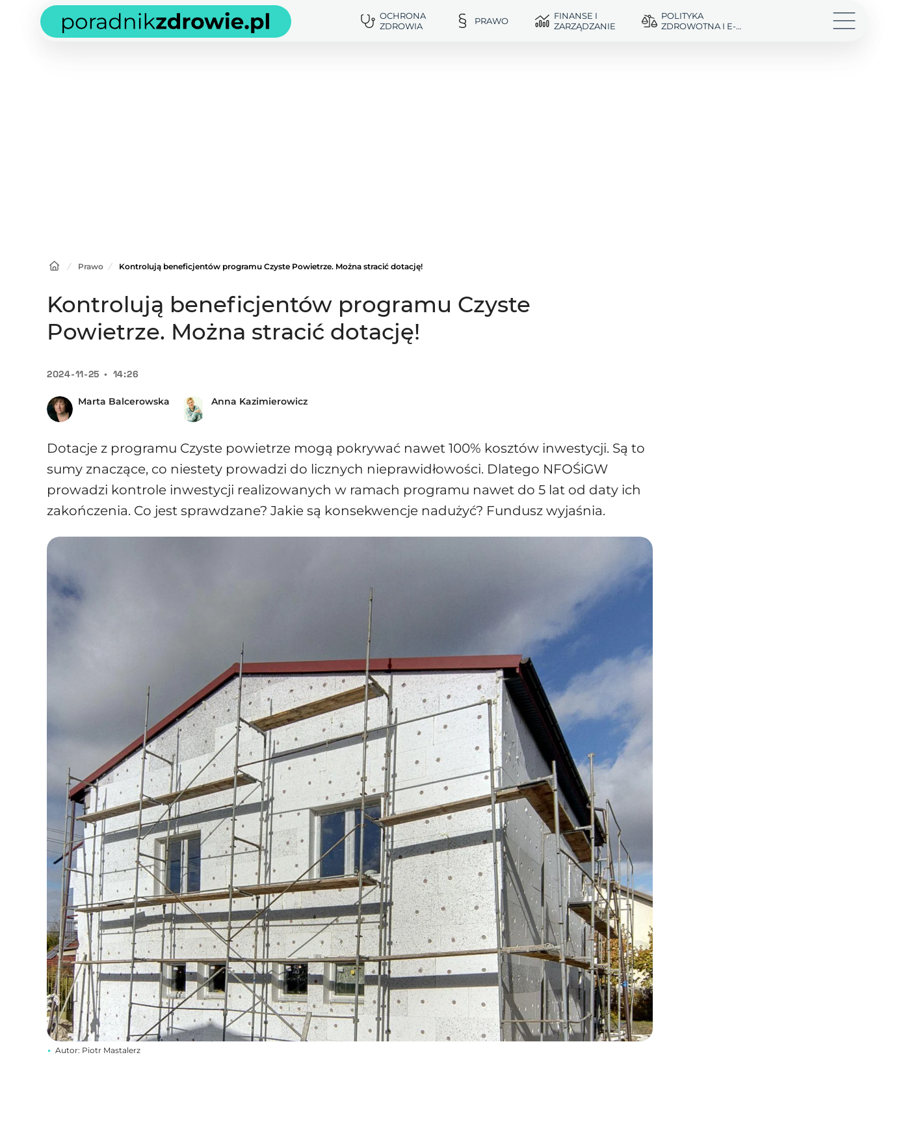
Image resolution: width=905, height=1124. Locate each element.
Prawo (90, 266)
